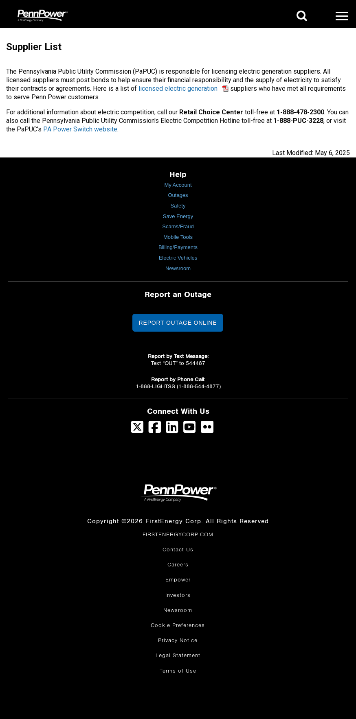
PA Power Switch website (80, 129)
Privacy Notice (178, 640)
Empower (178, 580)
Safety (178, 206)
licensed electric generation (178, 88)
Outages (178, 195)
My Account (177, 185)
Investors (178, 595)
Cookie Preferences (178, 625)
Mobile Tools (178, 237)
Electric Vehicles (178, 258)
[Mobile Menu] (342, 16)
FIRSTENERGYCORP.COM (178, 534)
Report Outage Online (178, 322)
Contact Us (178, 549)
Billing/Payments (178, 247)
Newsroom (178, 268)
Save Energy (178, 216)
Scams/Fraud (177, 226)
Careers (178, 565)
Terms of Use (178, 671)
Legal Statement (178, 655)
